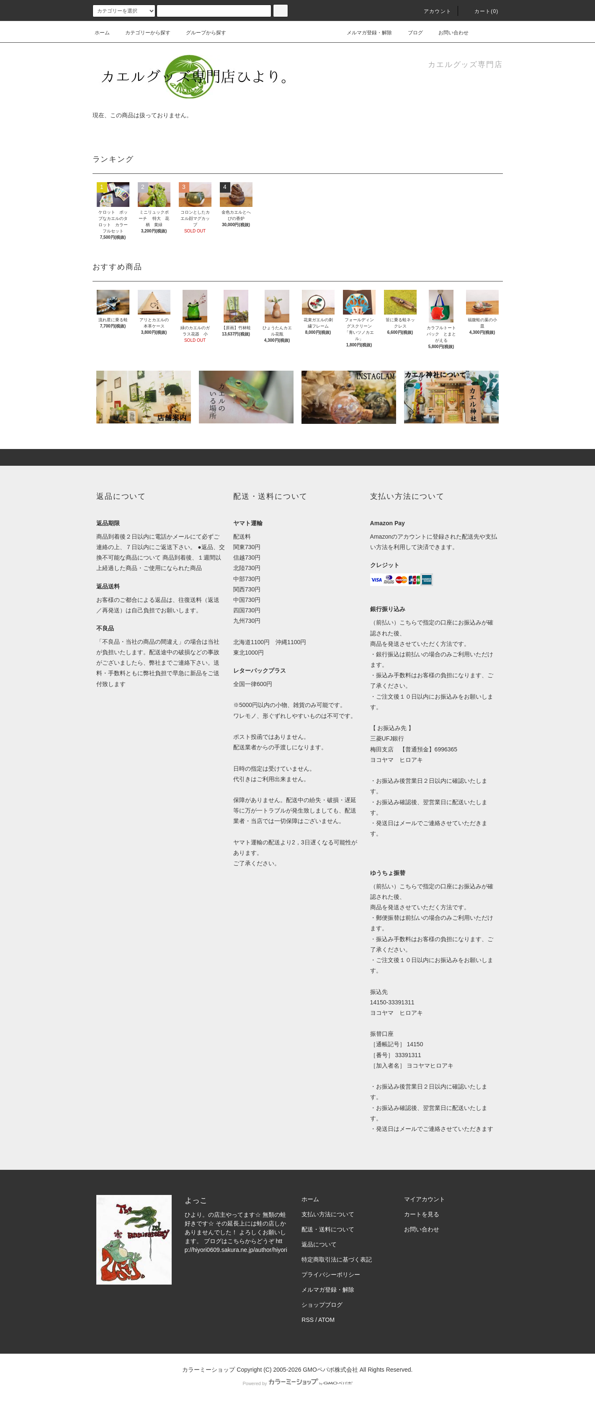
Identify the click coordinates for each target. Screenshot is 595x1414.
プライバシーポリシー (330, 1274)
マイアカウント (424, 1199)
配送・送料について (327, 1229)
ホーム (102, 33)
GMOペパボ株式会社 (330, 1369)
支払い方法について (327, 1214)
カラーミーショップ (208, 1369)
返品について (319, 1244)
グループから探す (201, 33)
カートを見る (421, 1214)
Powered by (297, 1383)
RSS (307, 1319)
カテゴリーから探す (142, 33)
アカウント (432, 11)
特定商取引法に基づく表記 (336, 1259)
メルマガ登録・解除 (364, 33)
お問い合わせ (448, 33)
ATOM (326, 1319)
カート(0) (481, 11)
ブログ (415, 33)
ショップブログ (322, 1304)
